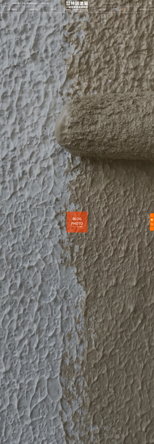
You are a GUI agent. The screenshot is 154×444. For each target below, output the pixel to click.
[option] (32, 3)
